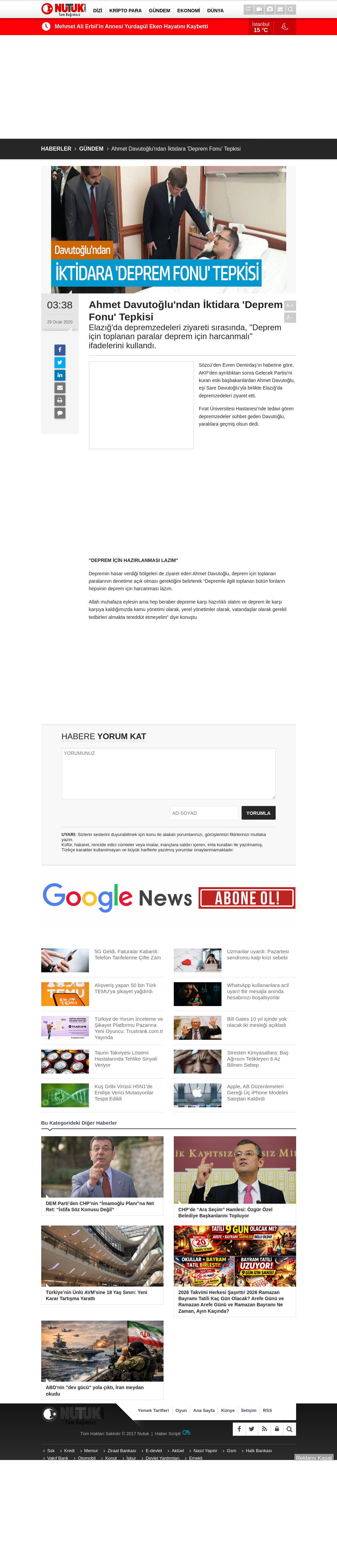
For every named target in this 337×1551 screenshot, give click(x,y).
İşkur (131, 1458)
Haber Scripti (168, 1433)
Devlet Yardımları (163, 1458)
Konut (111, 1458)
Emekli (195, 1458)
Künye (228, 1410)
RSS (267, 1410)
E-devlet (154, 1450)
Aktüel (178, 1450)
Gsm (231, 1450)
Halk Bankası (259, 1450)
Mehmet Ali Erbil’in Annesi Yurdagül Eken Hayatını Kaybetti (131, 26)
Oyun (181, 1410)
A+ (290, 305)
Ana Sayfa (204, 1410)
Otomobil (87, 1458)
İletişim (249, 1410)
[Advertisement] (168, 87)
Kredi (69, 1450)
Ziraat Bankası (122, 1450)
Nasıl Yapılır (205, 1450)
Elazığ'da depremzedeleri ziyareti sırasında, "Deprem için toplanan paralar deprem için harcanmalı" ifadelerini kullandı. (185, 336)
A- (290, 317)
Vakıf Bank (57, 1458)
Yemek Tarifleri (153, 1410)
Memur (91, 1450)
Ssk (51, 1450)
